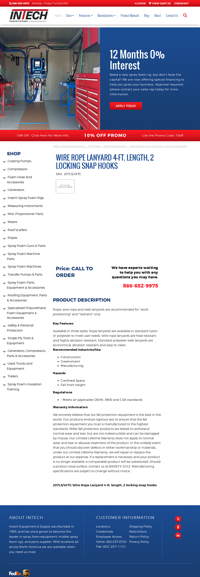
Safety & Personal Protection (69, 146)
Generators (16, 190)
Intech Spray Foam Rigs (26, 198)
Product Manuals (130, 15)
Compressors (17, 169)
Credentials (104, 531)
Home (57, 15)
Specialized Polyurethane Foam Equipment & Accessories (26, 313)
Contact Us (172, 15)
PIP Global (94, 146)
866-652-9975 (19, 3)
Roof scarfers (17, 230)
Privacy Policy (139, 542)
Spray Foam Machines (24, 266)
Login (140, 3)
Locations (103, 526)
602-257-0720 (116, 542)
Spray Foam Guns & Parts (27, 246)
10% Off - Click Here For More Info (42, 135)
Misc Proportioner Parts (25, 214)
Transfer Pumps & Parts (25, 274)
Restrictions (138, 531)
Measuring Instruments (25, 206)
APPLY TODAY (126, 106)
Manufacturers (105, 15)
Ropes (12, 238)
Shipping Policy (140, 526)
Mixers (12, 222)
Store (68, 15)
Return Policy (139, 536)
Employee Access (109, 536)
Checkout (181, 3)
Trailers (13, 376)
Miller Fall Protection (115, 146)
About (157, 15)
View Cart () (160, 3)
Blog (146, 15)
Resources (84, 15)
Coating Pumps (19, 161)
